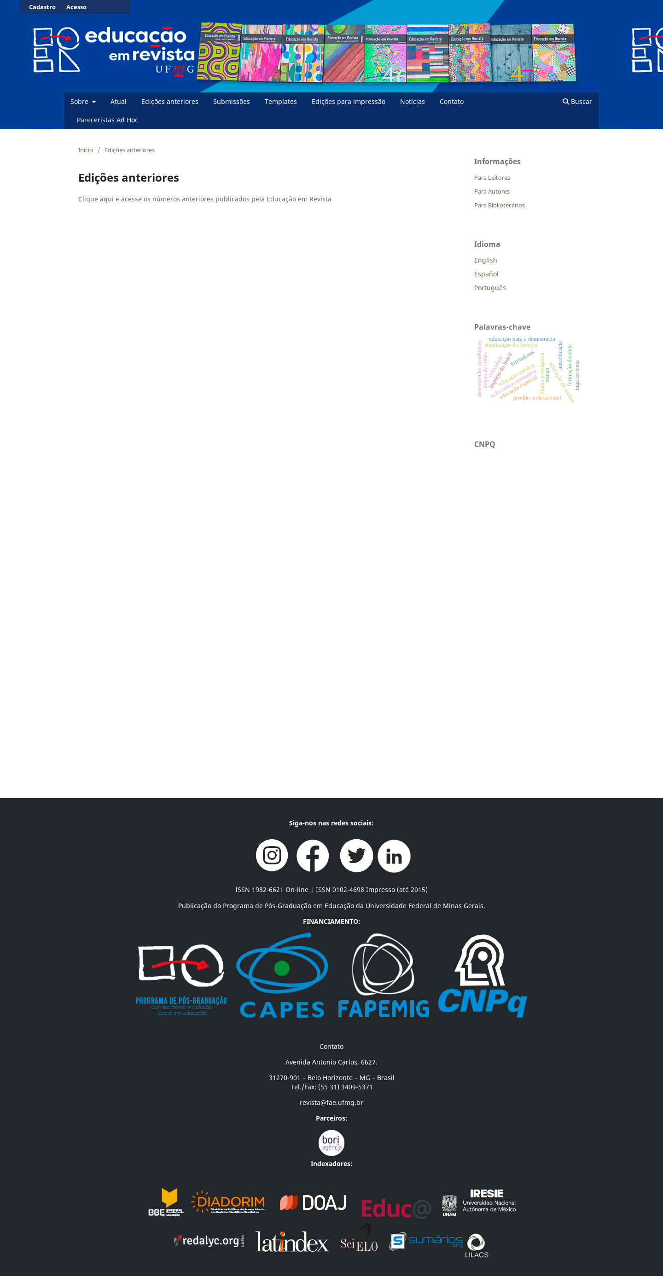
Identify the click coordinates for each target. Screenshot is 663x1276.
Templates (281, 101)
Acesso (76, 7)
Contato (452, 101)
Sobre (80, 101)
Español (486, 273)
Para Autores (492, 191)
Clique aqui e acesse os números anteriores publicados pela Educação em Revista (205, 199)
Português (490, 287)
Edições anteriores (169, 101)
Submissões (231, 101)
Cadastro (42, 7)
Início (85, 150)
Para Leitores (492, 177)
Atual (118, 101)
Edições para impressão (348, 101)
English (485, 260)
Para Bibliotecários (499, 205)
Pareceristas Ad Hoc (107, 119)
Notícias (412, 101)
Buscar (577, 101)
